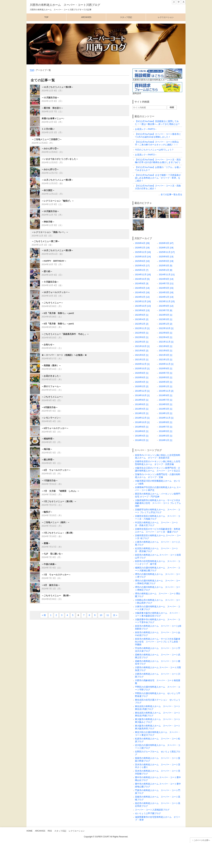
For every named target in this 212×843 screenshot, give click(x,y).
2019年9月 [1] (165, 395)
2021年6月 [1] (165, 350)
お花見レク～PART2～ (146, 154)
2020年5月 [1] (165, 377)
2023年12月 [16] (143, 301)
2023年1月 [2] (165, 324)
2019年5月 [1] (165, 404)
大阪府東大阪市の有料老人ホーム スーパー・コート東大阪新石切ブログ (157, 614)
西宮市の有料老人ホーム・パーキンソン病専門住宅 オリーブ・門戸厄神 (157, 495)
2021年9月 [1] (165, 346)
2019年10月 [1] (142, 395)
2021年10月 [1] (142, 346)
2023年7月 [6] (165, 310)
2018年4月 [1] (141, 435)
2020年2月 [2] (141, 386)
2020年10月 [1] (142, 368)
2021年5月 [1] (141, 355)
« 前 (44, 615)
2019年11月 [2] (166, 391)
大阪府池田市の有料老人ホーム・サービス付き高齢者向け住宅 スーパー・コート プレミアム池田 (158, 503)
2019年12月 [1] (142, 391)
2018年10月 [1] (142, 422)
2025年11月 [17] (167, 252)
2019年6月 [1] (141, 404)
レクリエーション (166, 17)
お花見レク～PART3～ (146, 129)
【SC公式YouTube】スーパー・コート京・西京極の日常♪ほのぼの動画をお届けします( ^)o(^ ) (158, 161)
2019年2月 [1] (141, 413)
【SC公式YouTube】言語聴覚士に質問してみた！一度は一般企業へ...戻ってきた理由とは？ (157, 122)
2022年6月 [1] (141, 337)
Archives (86, 17)
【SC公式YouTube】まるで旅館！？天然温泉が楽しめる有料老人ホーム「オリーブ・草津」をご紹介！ (158, 178)
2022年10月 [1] (166, 328)
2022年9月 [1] (141, 333)
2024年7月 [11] (166, 283)
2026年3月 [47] (166, 243)
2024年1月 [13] (166, 297)
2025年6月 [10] (142, 261)
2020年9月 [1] (165, 368)
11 (107, 615)
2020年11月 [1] (166, 364)
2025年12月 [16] (143, 252)
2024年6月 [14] (142, 288)
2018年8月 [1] (141, 426)
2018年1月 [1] (165, 440)
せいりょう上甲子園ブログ (148, 813)
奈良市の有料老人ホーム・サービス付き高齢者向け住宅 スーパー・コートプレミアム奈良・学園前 (157, 642)
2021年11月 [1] (166, 341)
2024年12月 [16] (143, 274)
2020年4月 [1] (141, 382)
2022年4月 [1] (165, 337)
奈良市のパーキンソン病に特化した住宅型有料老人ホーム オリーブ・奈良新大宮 (157, 456)
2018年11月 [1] (166, 418)
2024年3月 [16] (166, 292)
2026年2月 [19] (142, 247)
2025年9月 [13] (166, 256)
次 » (115, 615)
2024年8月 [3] (141, 283)
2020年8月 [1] (141, 373)
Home (29, 831)
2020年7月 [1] (165, 373)
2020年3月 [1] (165, 382)
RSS (50, 831)
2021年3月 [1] (165, 355)
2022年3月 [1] (141, 341)
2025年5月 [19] (166, 261)
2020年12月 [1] (142, 364)
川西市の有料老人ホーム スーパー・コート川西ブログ (65, 4)
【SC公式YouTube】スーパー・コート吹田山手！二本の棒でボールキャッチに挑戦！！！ (157, 143)
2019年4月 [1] (141, 409)
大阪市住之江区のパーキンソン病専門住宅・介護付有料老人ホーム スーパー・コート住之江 (157, 469)
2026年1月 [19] (166, 247)
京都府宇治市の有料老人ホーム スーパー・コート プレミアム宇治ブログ (157, 511)
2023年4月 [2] (141, 319)
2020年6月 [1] (141, 377)
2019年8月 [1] (141, 400)
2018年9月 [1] (165, 422)
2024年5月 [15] (166, 288)
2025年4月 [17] (142, 265)
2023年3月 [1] (165, 319)
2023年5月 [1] (165, 315)
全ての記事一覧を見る (171, 194)
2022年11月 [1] (142, 328)
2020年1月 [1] (165, 386)
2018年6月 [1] (141, 431)
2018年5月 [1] (165, 431)
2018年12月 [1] (142, 418)
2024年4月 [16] (142, 292)
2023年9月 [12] (166, 306)
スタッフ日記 (126, 17)
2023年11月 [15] (167, 301)
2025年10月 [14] (143, 256)
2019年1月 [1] (165, 413)
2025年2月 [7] (141, 270)
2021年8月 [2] (141, 350)
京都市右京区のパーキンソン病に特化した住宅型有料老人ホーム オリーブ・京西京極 (157, 462)
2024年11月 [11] (167, 274)
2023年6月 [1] (141, 315)
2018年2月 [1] (141, 440)
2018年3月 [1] (165, 435)
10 (101, 615)
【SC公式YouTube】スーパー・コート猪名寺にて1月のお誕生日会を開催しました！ (158, 135)
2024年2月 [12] (142, 297)
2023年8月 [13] (142, 310)
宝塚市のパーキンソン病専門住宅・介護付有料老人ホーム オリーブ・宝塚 (157, 475)
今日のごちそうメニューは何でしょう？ (154, 149)
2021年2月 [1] (141, 359)
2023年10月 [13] (143, 306)
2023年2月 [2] (141, 324)
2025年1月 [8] (165, 270)
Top (46, 17)
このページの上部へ (202, 840)
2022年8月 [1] (165, 333)
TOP (32, 70)
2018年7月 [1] (165, 426)
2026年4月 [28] (142, 243)
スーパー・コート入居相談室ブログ (152, 809)
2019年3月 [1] (165, 409)
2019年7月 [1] (165, 400)
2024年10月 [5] (142, 279)
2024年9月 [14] (166, 279)
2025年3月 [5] (165, 265)
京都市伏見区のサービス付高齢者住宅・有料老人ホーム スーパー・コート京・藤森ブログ (157, 530)
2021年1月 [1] (165, 359)
